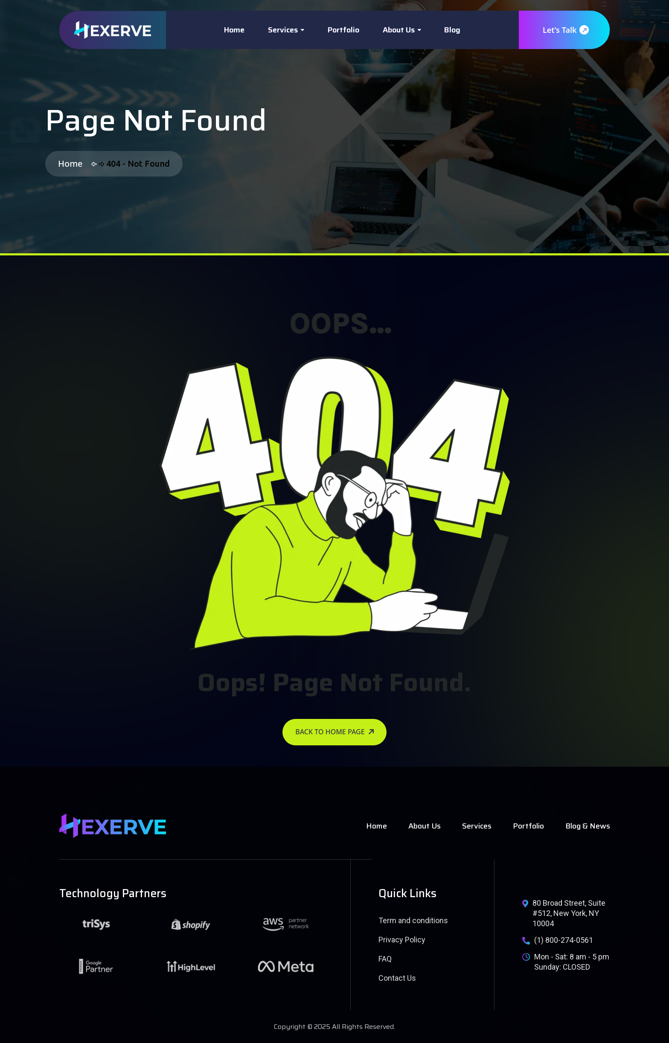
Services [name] (477, 826)
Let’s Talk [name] (565, 30)
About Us (399, 30)
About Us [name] (424, 826)
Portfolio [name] (528, 826)
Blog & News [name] (587, 826)
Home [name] (376, 826)
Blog (452, 30)
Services (283, 30)
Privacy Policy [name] (401, 939)
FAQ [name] (385, 958)
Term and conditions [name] (413, 920)
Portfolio (343, 30)
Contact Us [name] (397, 977)
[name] (112, 30)
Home (234, 30)
